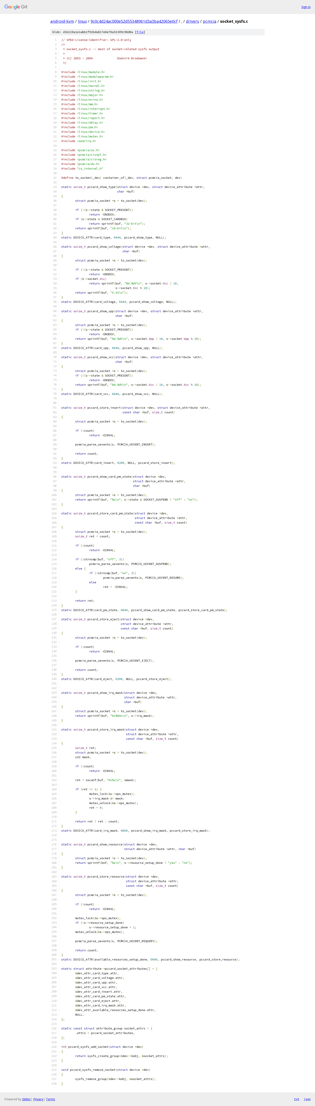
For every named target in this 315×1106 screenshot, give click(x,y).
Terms (50, 1099)
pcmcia (209, 21)
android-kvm (62, 21)
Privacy (38, 1099)
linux (82, 21)
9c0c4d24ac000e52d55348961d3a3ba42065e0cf (134, 21)
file (140, 32)
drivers (192, 21)
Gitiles (26, 1099)
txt (296, 1099)
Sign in (306, 7)
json (307, 1099)
